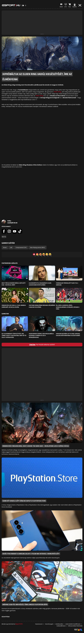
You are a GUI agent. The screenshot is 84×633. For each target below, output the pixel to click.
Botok (4, 247)
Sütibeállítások (61, 626)
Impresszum (39, 624)
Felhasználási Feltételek (75, 626)
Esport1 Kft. (19, 624)
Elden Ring (39, 96)
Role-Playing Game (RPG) (37, 247)
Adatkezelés (59, 624)
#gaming (4, 236)
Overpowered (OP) (21, 247)
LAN (11, 247)
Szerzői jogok (49, 624)
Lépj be (32, 344)
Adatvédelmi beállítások (72, 624)
